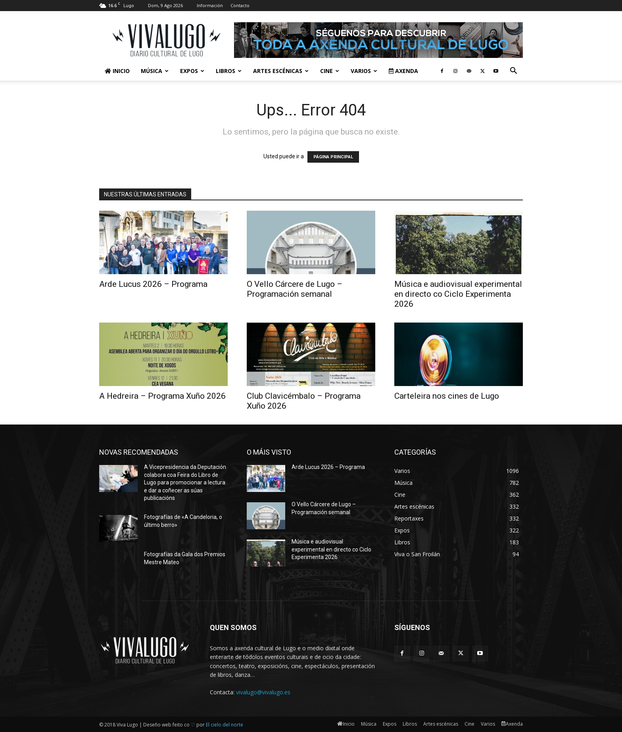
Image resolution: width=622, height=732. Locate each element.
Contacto (240, 5)
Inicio (117, 71)
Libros (229, 71)
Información (210, 5)
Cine (329, 71)
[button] (513, 71)
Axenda (403, 71)
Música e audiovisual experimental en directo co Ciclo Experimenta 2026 (458, 294)
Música (155, 71)
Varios (364, 71)
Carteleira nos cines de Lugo (446, 396)
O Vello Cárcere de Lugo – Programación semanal (294, 289)
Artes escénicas (281, 71)
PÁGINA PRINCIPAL (333, 156)
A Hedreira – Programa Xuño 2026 (162, 396)
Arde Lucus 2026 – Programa (153, 284)
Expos (192, 71)
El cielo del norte (224, 724)
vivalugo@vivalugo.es (263, 692)
